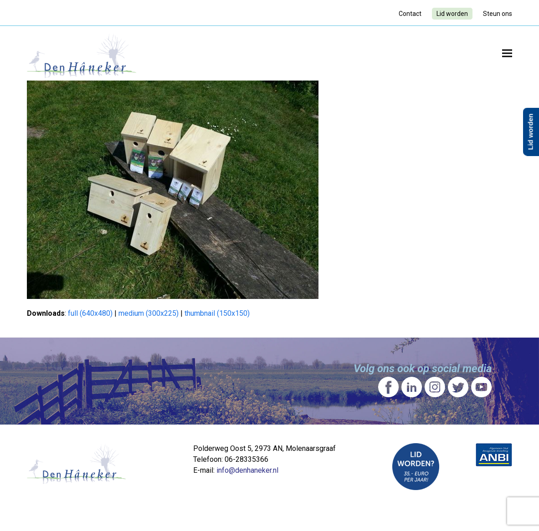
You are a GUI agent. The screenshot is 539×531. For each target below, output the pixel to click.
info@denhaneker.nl (247, 470)
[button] (507, 53)
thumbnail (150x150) (217, 313)
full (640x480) (90, 313)
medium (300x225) (148, 313)
